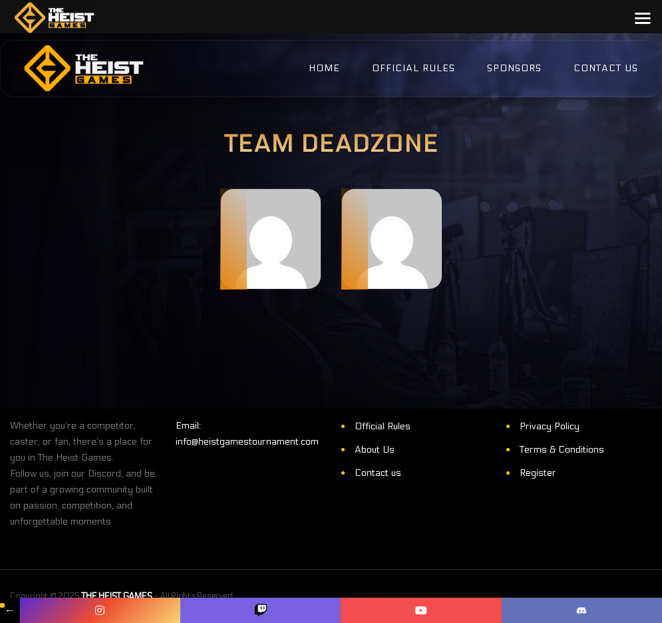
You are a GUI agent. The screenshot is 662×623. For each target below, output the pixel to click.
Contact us (378, 473)
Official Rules (383, 426)
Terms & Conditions (562, 449)
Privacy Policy (549, 426)
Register (538, 473)
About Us (375, 449)
